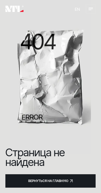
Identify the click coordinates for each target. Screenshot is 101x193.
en (77, 9)
